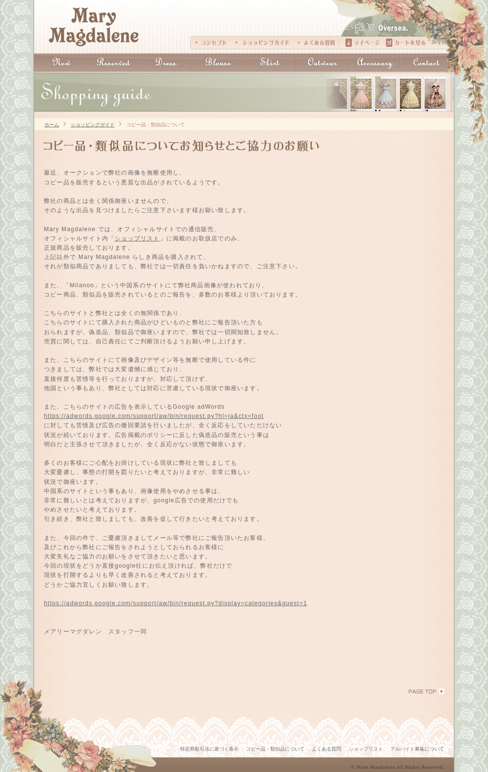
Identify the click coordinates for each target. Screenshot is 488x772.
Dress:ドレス (165, 63)
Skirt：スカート (270, 63)
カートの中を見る (406, 43)
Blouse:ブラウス (217, 63)
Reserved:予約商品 (113, 63)
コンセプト (210, 43)
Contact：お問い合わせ (426, 63)
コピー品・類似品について (155, 124)
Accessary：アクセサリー (374, 63)
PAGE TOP (426, 691)
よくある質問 (316, 43)
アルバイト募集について (417, 749)
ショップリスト (137, 238)
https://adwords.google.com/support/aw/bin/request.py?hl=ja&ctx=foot (154, 416)
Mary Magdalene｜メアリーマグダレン (94, 27)
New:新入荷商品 (60, 63)
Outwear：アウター (322, 63)
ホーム (51, 124)
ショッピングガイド (262, 43)
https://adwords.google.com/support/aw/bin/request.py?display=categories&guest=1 (175, 603)
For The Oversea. (396, 22)
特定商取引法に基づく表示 (209, 749)
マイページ (362, 43)
